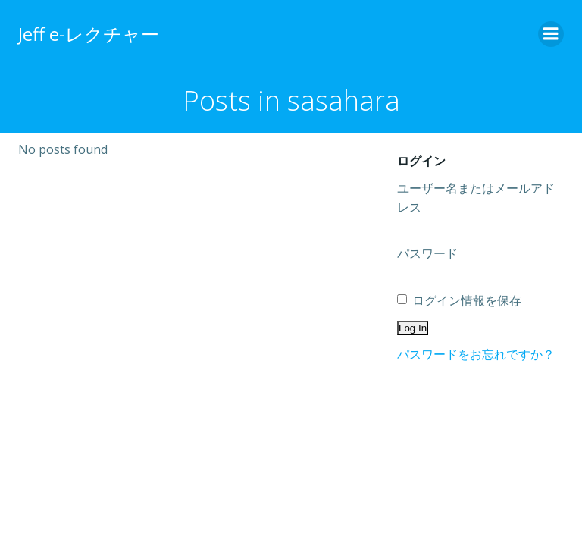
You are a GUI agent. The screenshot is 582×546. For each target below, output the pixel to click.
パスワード (427, 253)
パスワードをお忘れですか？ (476, 354)
